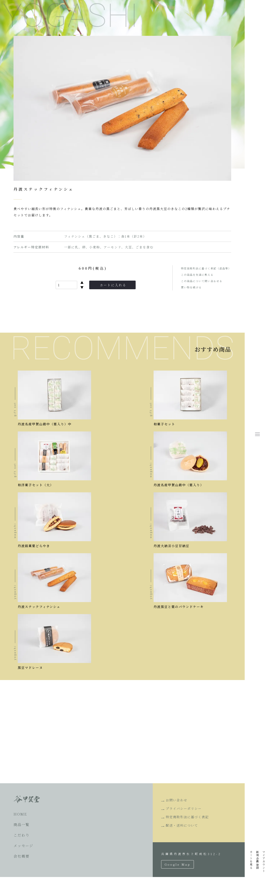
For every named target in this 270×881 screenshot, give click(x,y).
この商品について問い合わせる (201, 281)
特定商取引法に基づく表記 (187, 821)
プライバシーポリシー (184, 812)
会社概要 (22, 860)
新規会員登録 (257, 859)
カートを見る (251, 859)
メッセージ (23, 849)
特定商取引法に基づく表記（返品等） (206, 268)
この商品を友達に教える (197, 274)
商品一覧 (22, 828)
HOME (20, 818)
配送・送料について (182, 829)
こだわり (22, 839)
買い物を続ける (191, 287)
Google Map (177, 868)
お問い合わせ (176, 804)
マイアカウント (264, 861)
